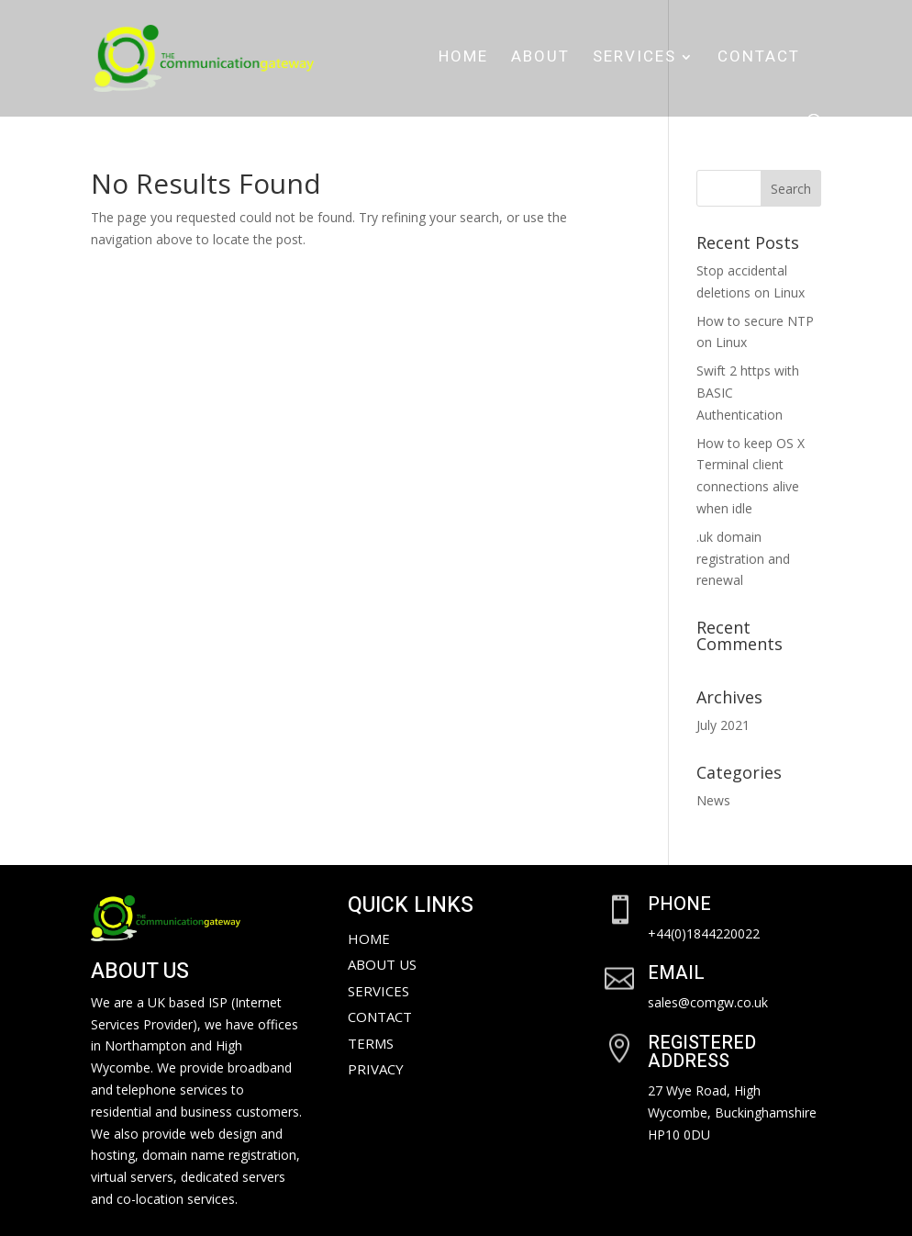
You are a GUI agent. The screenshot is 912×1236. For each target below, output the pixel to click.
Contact (758, 59)
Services (634, 59)
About (540, 59)
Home (463, 59)
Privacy (376, 1069)
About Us (382, 964)
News (713, 800)
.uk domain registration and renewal (743, 559)
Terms (371, 1043)
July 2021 (723, 725)
